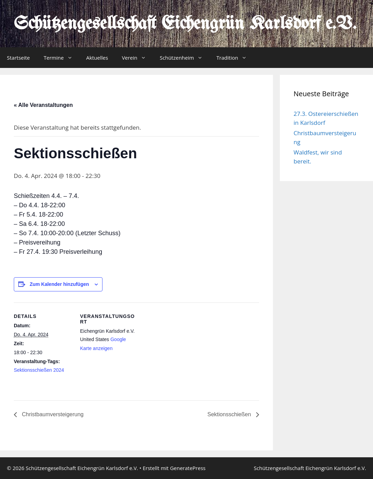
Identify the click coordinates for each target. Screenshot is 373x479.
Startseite (18, 57)
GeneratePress (188, 468)
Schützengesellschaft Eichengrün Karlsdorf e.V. (185, 24)
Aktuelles (97, 57)
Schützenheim (184, 57)
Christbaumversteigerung (52, 414)
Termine (61, 57)
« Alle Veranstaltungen (43, 105)
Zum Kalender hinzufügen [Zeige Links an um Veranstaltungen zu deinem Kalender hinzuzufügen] (59, 284)
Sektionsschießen (230, 414)
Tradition (235, 57)
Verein (137, 57)
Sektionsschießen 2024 (39, 370)
